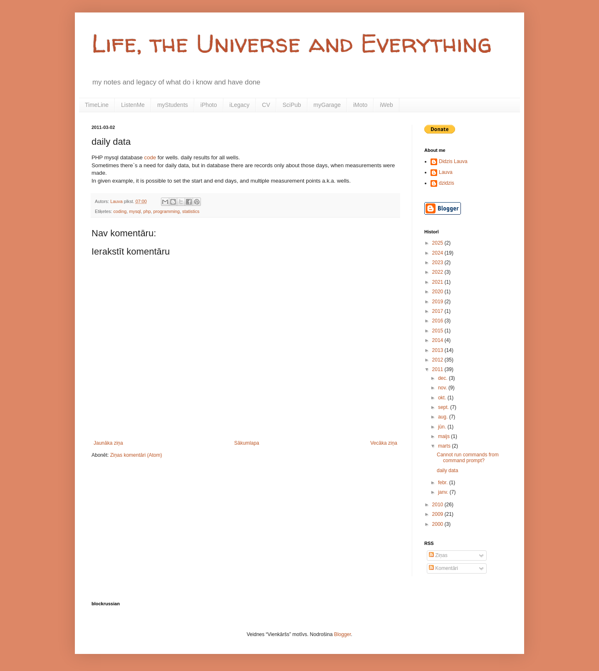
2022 (438, 272)
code (150, 157)
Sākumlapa (246, 443)
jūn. (443, 427)
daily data (447, 470)
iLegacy (240, 105)
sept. (444, 407)
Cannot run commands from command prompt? (468, 457)
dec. (443, 378)
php (147, 211)
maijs (444, 436)
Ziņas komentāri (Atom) (136, 455)
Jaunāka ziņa (108, 443)
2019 (438, 302)
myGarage (327, 105)
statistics (190, 211)
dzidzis (446, 183)
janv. (444, 492)
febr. (443, 482)
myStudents (172, 105)
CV (266, 105)
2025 (438, 243)
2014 (438, 340)
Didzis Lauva (453, 161)
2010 (438, 505)
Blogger (342, 634)
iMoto (360, 105)
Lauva (446, 172)
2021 (438, 282)
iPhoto (208, 105)
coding (119, 211)
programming (166, 211)
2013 (438, 350)
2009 (438, 514)
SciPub (291, 105)
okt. (443, 398)
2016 (438, 321)
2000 (438, 524)
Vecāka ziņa (383, 443)
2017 (438, 311)
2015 (438, 331)
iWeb (386, 105)
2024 (438, 253)
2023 (438, 262)
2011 (438, 369)
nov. (443, 388)
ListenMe (133, 105)
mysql (135, 211)
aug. (443, 417)
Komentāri (443, 568)
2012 (438, 360)
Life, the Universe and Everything (292, 43)
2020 (438, 292)
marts (445, 446)
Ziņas (438, 555)
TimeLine (97, 105)
